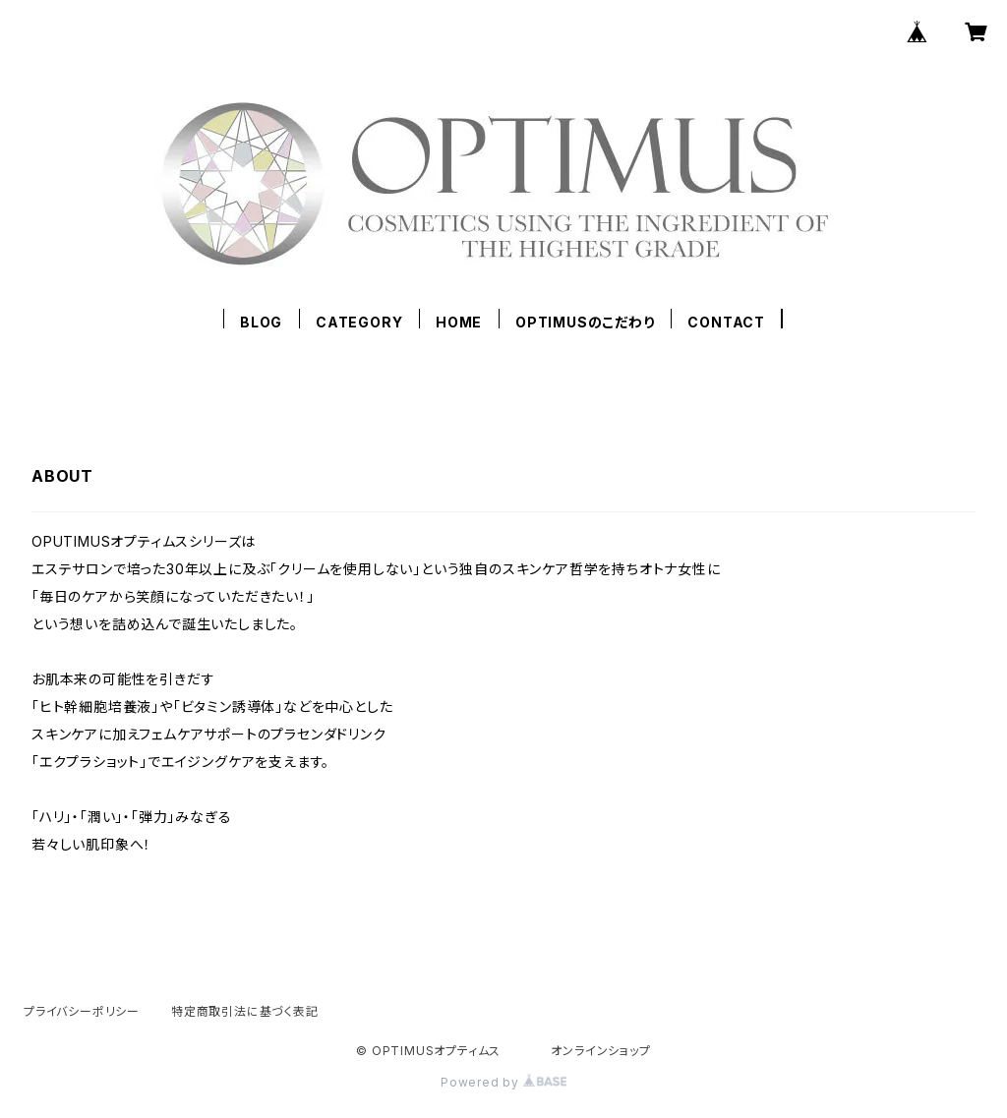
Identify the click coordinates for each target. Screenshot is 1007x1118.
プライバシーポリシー (82, 1011)
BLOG (261, 322)
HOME (459, 322)
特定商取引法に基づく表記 (245, 1011)
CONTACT (726, 322)
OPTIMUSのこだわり (585, 322)
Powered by (503, 1082)
